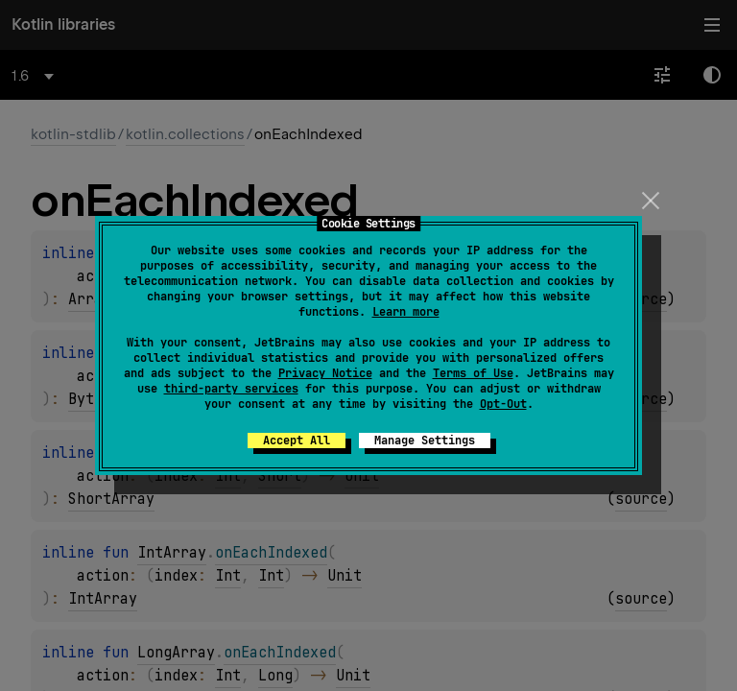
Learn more (406, 312)
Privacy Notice (325, 373)
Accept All (296, 440)
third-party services (231, 388)
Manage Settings (424, 440)
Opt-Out (503, 404)
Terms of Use (473, 373)
